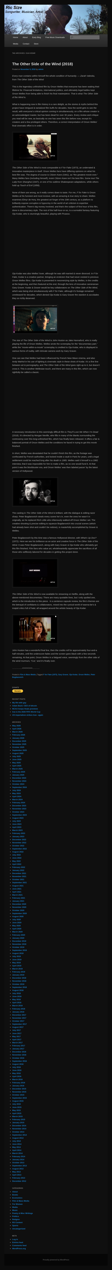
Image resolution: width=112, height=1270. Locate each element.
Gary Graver (63, 675)
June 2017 (16, 1033)
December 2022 (19, 839)
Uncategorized (18, 1229)
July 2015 (16, 1104)
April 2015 (16, 1113)
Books (15, 1195)
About (25, 37)
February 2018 (18, 1009)
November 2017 (19, 1018)
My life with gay (19, 703)
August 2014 (17, 1138)
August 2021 (17, 886)
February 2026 (18, 735)
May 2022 (16, 861)
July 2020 (16, 919)
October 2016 (18, 1058)
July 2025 (16, 756)
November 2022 (19, 843)
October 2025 (18, 747)
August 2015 (17, 1101)
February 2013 (18, 1178)
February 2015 (18, 1119)
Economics (17, 1198)
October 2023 (18, 812)
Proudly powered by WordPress (56, 1260)
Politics (15, 1216)
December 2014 (19, 1126)
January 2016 (18, 1086)
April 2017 (16, 1039)
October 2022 (18, 846)
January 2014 (18, 1159)
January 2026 (18, 738)
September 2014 (19, 1135)
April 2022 (16, 864)
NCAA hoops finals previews (25, 709)
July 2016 (16, 1067)
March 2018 (17, 1005)
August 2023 (17, 818)
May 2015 (16, 1110)
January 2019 (18, 975)
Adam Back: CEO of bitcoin (24, 706)
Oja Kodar (73, 675)
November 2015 (19, 1092)
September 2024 (19, 787)
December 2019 (19, 941)
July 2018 (16, 993)
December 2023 (19, 806)
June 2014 (16, 1144)
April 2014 (16, 1150)
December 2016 (19, 1052)
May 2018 (16, 999)
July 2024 (16, 790)
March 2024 (17, 799)
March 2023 (17, 830)
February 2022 (18, 867)
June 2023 (16, 824)
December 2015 (19, 1089)
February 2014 (18, 1156)
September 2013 (19, 1166)
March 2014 (17, 1153)
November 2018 (19, 981)
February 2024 (18, 802)
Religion (16, 1219)
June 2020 (16, 922)
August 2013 (17, 1169)
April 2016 (16, 1076)
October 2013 (18, 1162)
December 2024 (19, 778)
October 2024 (18, 784)
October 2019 (18, 947)
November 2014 (19, 1129)
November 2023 (19, 809)
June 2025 (16, 759)
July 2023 (16, 821)
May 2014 (16, 1147)
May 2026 (16, 726)
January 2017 (18, 1049)
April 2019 (16, 966)
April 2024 (16, 796)
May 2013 (16, 1172)
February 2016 (18, 1083)
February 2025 (18, 772)
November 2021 (19, 876)
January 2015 (18, 1122)
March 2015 (17, 1116)
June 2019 (16, 959)
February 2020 (18, 935)
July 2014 (16, 1141)
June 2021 (16, 889)
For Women (17, 1204)
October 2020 (18, 910)
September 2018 (19, 987)
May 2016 (16, 1073)
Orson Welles (84, 675)
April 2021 (16, 892)
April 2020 (16, 929)
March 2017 (17, 1042)
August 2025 (17, 753)
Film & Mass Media (28, 675)
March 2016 (17, 1079)
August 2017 (17, 1027)
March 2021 (17, 895)
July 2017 (16, 1030)
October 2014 (18, 1132)
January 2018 (18, 1012)
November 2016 (19, 1055)
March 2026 (17, 732)
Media (15, 44)
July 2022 (16, 855)
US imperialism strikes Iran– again (27, 715)
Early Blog (36, 37)
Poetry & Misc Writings (22, 1213)
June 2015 (16, 1107)
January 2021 (18, 901)
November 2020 (19, 907)
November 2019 (19, 944)
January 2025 (18, 775)
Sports (15, 1225)
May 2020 (16, 926)
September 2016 (19, 1061)
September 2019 (19, 950)
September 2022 (19, 849)
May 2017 (16, 1036)
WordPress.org (19, 1248)
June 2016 (16, 1070)
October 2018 (18, 984)
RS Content (17, 1222)
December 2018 (19, 978)
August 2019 (17, 953)
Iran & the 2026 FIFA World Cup (26, 712)
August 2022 (17, 852)
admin (40, 69)
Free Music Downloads (55, 37)
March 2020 (17, 932)
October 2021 (18, 879)
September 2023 (19, 815)
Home (15, 37)
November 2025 (19, 744)
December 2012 (19, 1181)
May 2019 (16, 963)
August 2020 (17, 916)
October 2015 (18, 1095)
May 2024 (16, 793)
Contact (26, 44)
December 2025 (19, 741)
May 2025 (16, 763)
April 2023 (16, 827)
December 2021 (19, 873)
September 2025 (19, 750)
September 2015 (19, 1098)
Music (15, 1210)
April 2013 (16, 1175)
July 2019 (16, 956)
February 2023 (18, 833)
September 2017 (19, 1024)
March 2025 (17, 769)
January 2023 (18, 836)
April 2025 (16, 766)
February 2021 (18, 898)
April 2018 (16, 1002)
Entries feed (17, 1242)
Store (36, 44)
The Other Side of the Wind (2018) (42, 64)
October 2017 (18, 1021)
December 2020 (19, 904)
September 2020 (19, 913)
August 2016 (17, 1064)
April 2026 (16, 729)
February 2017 (18, 1046)
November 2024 (19, 781)
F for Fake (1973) (50, 675)
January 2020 (18, 938)
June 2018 (16, 996)
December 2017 (19, 1015)
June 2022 (16, 858)
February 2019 (18, 972)
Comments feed (19, 1245)
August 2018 (17, 990)
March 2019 (17, 969)
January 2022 (18, 870)
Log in (15, 1239)
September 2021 (19, 882)
